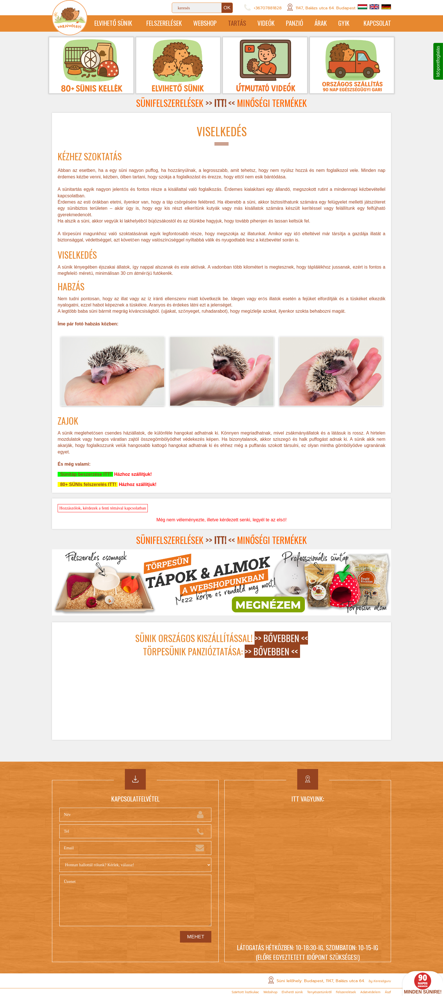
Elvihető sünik (113, 23)
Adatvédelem (370, 992)
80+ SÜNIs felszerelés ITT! (88, 484)
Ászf (388, 992)
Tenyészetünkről (319, 992)
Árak (320, 23)
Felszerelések (164, 23)
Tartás (237, 23)
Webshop (205, 23)
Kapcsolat (377, 23)
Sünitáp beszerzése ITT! (85, 474)
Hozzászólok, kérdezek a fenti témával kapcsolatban (102, 508)
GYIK (343, 23)
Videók (266, 23)
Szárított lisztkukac (245, 992)
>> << (220, 102)
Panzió (294, 23)
